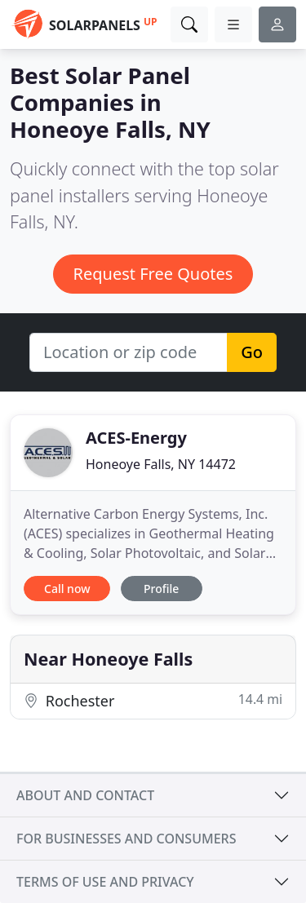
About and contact (85, 795)
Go (252, 352)
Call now (67, 588)
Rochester (153, 700)
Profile (161, 588)
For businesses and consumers (126, 839)
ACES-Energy (136, 438)
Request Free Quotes (153, 274)
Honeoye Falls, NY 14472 (161, 464)
